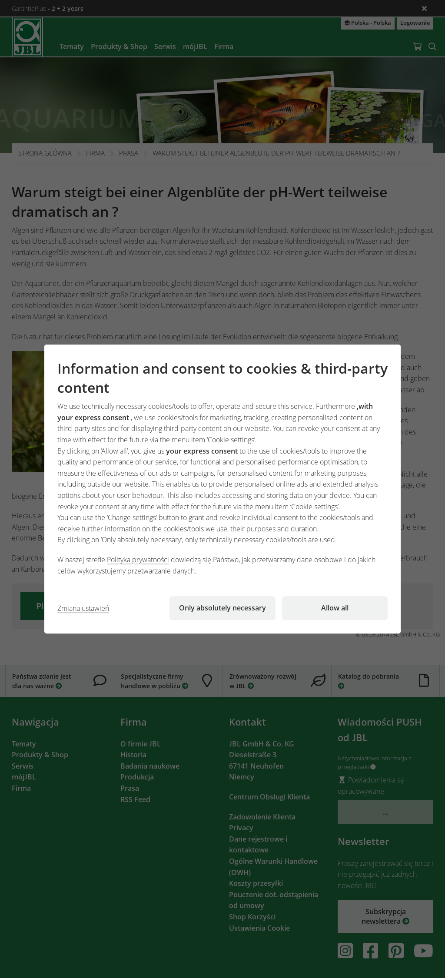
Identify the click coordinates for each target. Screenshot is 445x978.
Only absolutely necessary (222, 608)
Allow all (335, 608)
